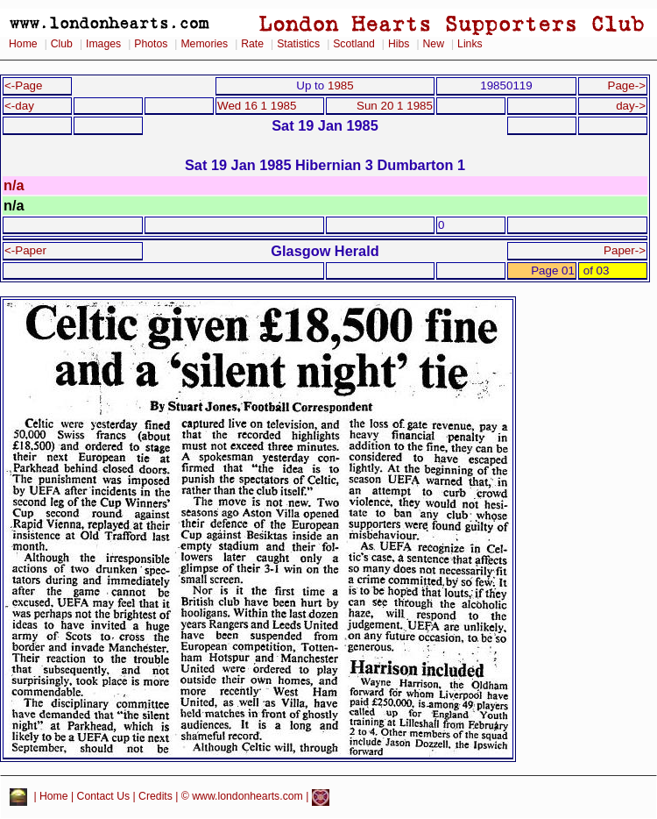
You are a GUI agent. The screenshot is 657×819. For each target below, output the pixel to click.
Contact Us (104, 797)
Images (103, 44)
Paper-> (625, 250)
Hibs (398, 44)
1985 (341, 85)
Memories (204, 44)
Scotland (354, 44)
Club (62, 44)
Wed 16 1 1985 (256, 105)
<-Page (23, 85)
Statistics (298, 44)
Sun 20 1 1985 (395, 105)
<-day (19, 105)
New (433, 44)
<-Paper (25, 250)
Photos (150, 44)
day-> (631, 105)
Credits (155, 797)
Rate (252, 44)
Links (470, 44)
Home (23, 44)
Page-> (626, 85)
